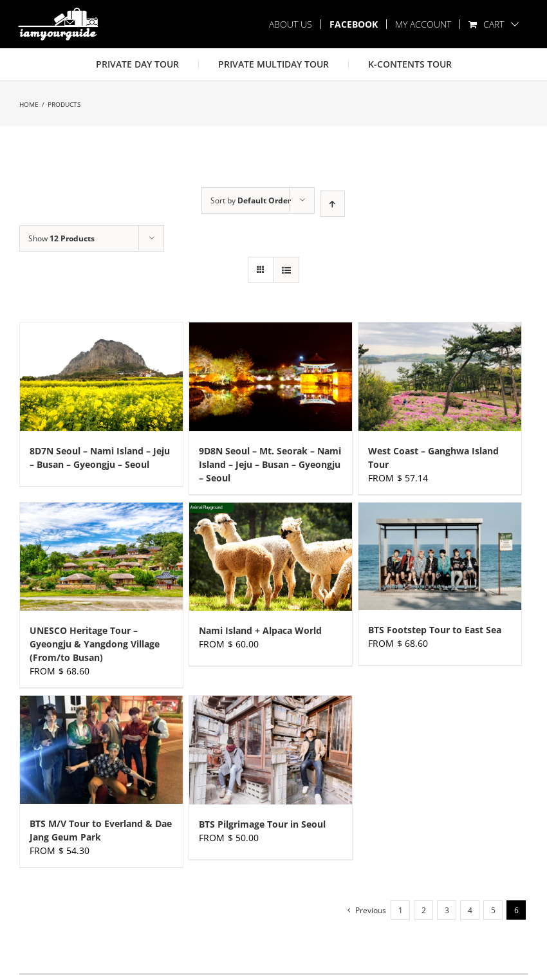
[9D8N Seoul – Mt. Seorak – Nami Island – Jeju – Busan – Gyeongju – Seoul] (270, 376)
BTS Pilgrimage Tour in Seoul (262, 824)
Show (61, 238)
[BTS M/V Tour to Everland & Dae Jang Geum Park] (101, 750)
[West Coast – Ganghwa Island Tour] (439, 376)
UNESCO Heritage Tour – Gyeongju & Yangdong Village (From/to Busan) (95, 644)
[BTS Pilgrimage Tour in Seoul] (270, 750)
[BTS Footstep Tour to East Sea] (439, 557)
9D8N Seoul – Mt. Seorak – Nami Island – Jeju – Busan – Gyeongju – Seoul (270, 464)
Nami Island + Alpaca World (260, 630)
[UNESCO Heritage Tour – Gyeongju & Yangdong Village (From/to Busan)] (101, 557)
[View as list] (286, 270)
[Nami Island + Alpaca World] (270, 557)
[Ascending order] (332, 203)
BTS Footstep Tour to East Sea (434, 630)
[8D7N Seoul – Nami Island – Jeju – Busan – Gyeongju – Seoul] (101, 376)
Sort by (250, 200)
